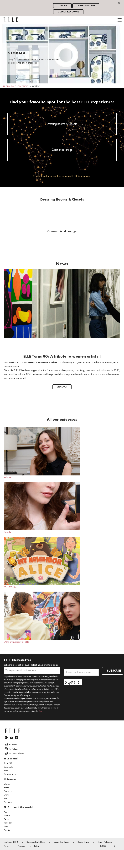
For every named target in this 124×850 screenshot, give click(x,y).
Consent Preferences (105, 842)
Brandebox (22, 846)
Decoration (7, 802)
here (40, 711)
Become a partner (10, 774)
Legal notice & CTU (11, 842)
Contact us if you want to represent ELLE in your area (62, 176)
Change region (86, 6)
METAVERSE (42, 562)
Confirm (62, 6)
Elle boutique (11, 744)
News (6, 771)
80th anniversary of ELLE (42, 617)
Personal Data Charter (61, 842)
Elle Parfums (11, 748)
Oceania (7, 830)
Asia (5, 812)
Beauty (42, 508)
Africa (6, 827)
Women (42, 453)
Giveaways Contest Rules (35, 842)
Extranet (37, 846)
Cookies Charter (83, 842)
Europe (6, 819)
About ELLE (8, 763)
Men (5, 799)
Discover (62, 387)
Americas (7, 816)
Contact (6, 846)
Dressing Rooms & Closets (62, 124)
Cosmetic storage (62, 150)
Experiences (8, 791)
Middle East (8, 823)
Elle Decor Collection (14, 753)
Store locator (8, 767)
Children (6, 795)
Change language (68, 12)
